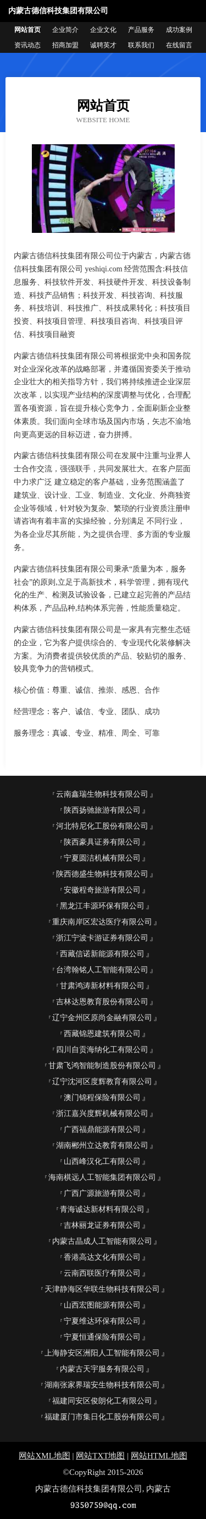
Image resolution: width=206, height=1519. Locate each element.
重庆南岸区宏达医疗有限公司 (102, 922)
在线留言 (179, 45)
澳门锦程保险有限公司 (102, 1097)
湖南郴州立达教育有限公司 (102, 1145)
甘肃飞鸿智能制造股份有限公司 (102, 1065)
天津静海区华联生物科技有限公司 (102, 1289)
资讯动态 (27, 45)
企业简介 (65, 30)
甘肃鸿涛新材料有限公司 (102, 986)
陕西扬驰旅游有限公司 (102, 810)
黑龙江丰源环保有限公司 (102, 906)
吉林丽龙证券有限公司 (102, 1225)
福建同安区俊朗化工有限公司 (102, 1401)
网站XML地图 (44, 1455)
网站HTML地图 (159, 1455)
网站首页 (27, 30)
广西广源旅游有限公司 (102, 1193)
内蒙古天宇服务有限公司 (102, 1369)
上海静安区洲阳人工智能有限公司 (102, 1353)
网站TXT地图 (100, 1455)
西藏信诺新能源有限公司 (102, 954)
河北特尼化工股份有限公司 (102, 826)
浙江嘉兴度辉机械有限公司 (102, 1113)
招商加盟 (65, 45)
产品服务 (141, 30)
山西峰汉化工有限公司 (102, 1161)
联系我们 (141, 45)
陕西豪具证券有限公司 (102, 842)
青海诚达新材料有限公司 (102, 1209)
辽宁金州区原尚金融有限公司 (102, 1018)
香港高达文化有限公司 (102, 1257)
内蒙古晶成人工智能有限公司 (102, 1241)
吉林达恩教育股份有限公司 (102, 1002)
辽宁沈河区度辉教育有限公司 (102, 1081)
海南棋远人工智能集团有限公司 (102, 1177)
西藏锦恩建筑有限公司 (102, 1034)
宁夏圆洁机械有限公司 (102, 858)
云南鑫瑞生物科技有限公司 (102, 794)
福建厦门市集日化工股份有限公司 (102, 1417)
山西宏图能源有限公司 (102, 1305)
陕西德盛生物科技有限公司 (102, 874)
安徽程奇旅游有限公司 (102, 890)
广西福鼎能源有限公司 (102, 1129)
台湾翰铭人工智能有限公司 (102, 970)
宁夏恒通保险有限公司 (102, 1337)
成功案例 (179, 30)
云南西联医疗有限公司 (102, 1273)
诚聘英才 (103, 45)
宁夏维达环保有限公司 (102, 1321)
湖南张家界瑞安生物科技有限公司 (102, 1385)
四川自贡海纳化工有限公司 (102, 1050)
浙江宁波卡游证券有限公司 (102, 938)
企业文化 (103, 30)
